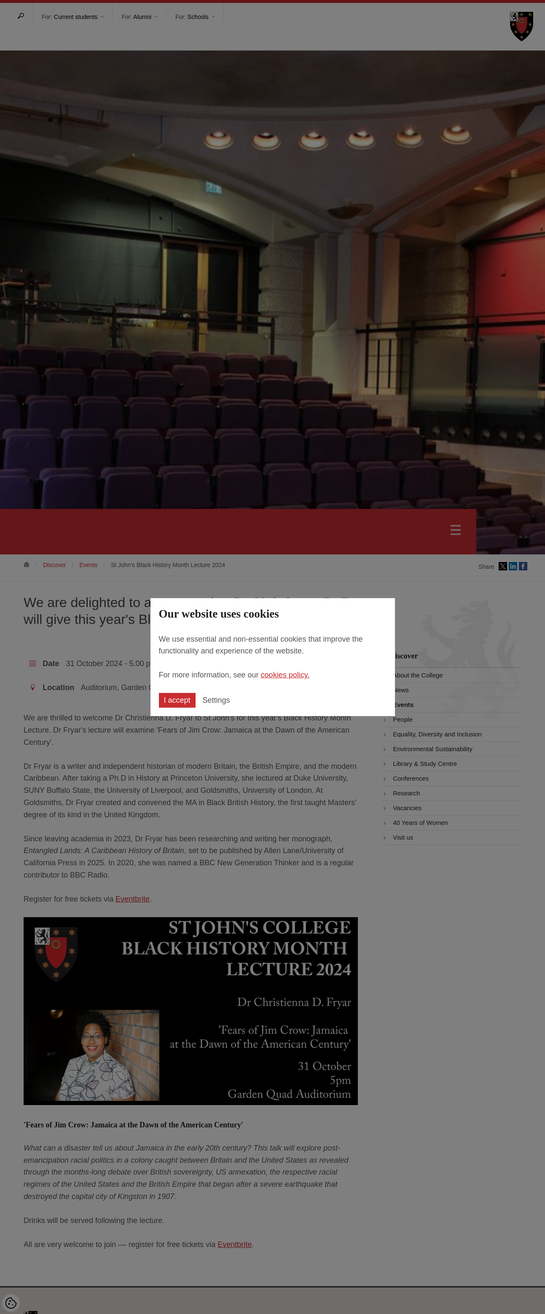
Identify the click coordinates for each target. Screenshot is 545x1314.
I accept (177, 700)
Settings (216, 700)
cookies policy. (285, 675)
